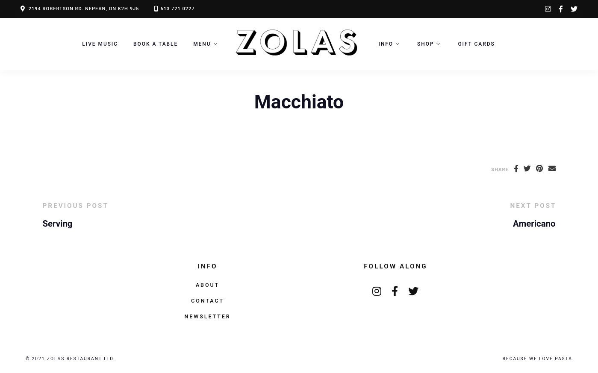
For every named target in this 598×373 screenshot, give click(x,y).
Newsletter (207, 316)
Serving (58, 224)
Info (386, 44)
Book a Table (155, 44)
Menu (202, 44)
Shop (425, 44)
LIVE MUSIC (100, 44)
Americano (534, 224)
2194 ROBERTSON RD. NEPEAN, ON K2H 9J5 (84, 9)
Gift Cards (476, 44)
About (207, 285)
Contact (207, 300)
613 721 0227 (177, 9)
